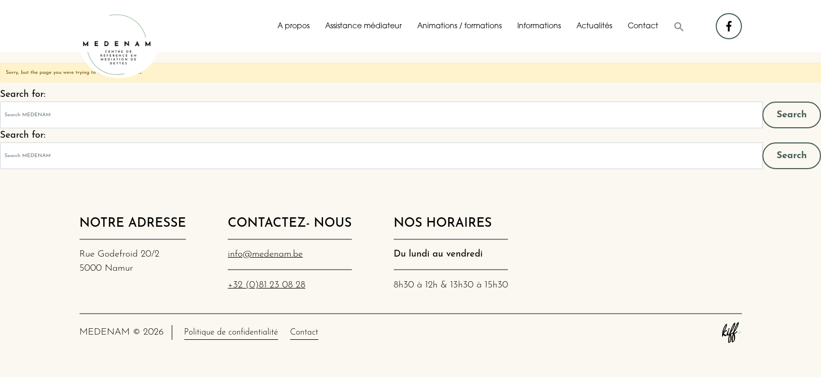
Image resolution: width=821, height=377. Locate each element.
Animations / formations (459, 26)
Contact (643, 26)
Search (791, 115)
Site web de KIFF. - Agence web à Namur (731, 332)
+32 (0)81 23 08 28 (266, 285)
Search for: (23, 94)
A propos (293, 26)
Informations (539, 26)
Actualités (594, 26)
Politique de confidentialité (231, 332)
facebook (729, 21)
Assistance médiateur (363, 26)
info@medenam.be (265, 254)
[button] (679, 26)
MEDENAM (119, 44)
